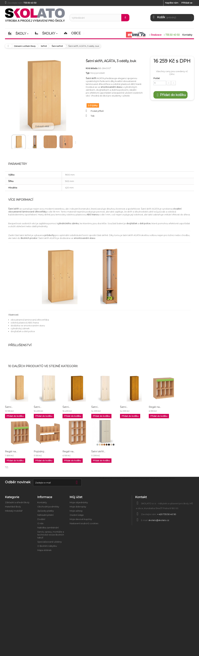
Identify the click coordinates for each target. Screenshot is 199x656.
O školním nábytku (47, 546)
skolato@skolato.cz (158, 520)
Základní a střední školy (17, 502)
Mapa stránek (44, 550)
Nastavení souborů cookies (84, 523)
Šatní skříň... (98, 451)
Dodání (41, 519)
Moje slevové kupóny (81, 519)
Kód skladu (91, 68)
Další (76, 142)
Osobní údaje (77, 515)
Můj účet (76, 497)
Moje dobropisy (78, 506)
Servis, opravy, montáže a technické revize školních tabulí (50, 535)
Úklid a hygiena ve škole (162, 478)
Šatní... (9, 406)
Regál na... (155, 406)
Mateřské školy (13, 506)
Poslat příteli (97, 111)
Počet (156, 78)
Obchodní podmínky (48, 506)
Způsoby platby (45, 511)
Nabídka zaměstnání (48, 527)
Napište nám (171, 2)
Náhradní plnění (45, 515)
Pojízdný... (39, 451)
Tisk (92, 116)
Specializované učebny (49, 542)
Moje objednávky (79, 502)
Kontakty (42, 502)
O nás (40, 523)
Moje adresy (76, 511)
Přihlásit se (186, 2)
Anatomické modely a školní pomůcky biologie (124, 478)
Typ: (88, 73)
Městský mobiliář (13, 511)
